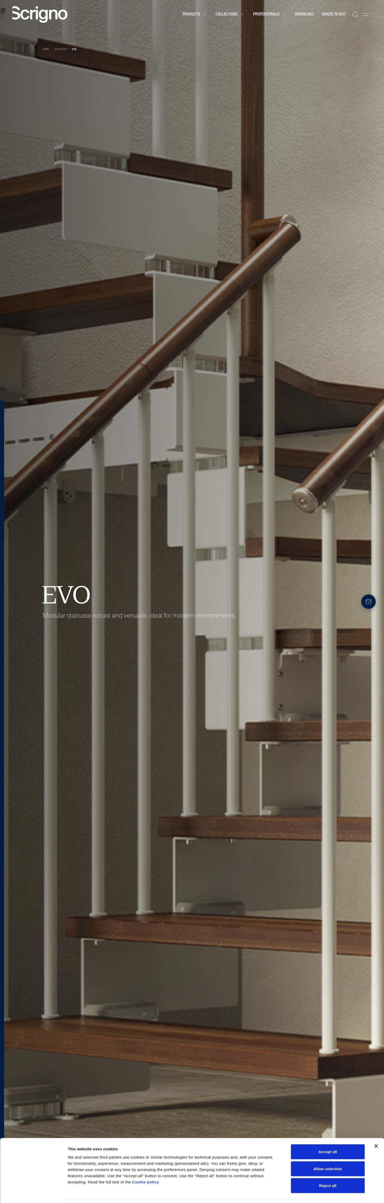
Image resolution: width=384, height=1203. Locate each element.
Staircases (60, 49)
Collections (230, 14)
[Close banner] (376, 1129)
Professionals (270, 14)
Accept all (327, 1135)
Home (46, 49)
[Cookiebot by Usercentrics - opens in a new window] (33, 1193)
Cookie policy (145, 1165)
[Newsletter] (368, 601)
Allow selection (328, 1152)
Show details (271, 1193)
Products (195, 14)
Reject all (327, 1169)
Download (304, 14)
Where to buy (334, 14)
